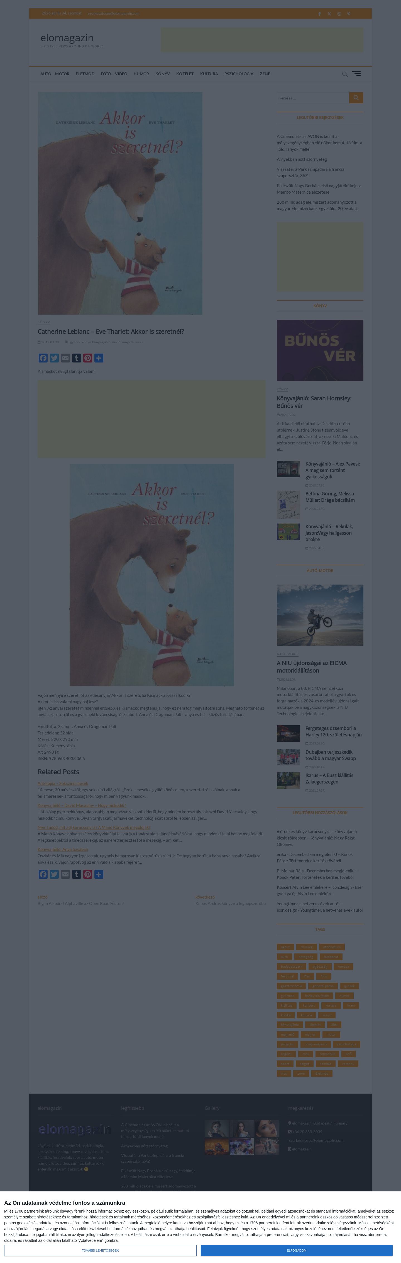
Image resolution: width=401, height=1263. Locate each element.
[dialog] (200, 1227)
